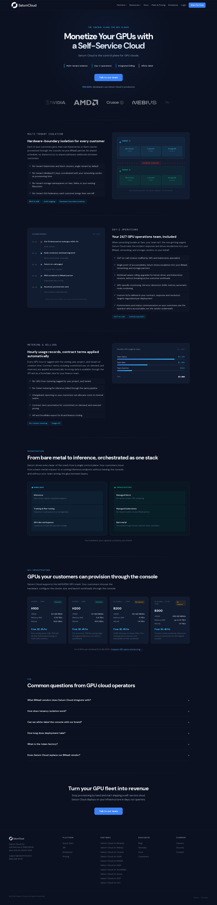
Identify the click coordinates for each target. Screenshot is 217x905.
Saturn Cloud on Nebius (112, 847)
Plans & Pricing (158, 5)
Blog (140, 843)
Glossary (142, 847)
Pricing (66, 856)
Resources (134, 5)
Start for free (197, 5)
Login (183, 5)
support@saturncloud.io (20, 855)
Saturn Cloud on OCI (110, 882)
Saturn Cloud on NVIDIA (112, 861)
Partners (120, 5)
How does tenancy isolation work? (108, 711)
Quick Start (68, 843)
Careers (180, 843)
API (64, 847)
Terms (196, 897)
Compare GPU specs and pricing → (127, 649)
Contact (180, 852)
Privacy (205, 897)
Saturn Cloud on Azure (111, 874)
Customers (143, 856)
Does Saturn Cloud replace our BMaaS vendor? (108, 755)
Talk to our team (108, 77)
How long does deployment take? (108, 733)
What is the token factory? (108, 744)
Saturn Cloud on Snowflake (113, 869)
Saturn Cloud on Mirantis (112, 843)
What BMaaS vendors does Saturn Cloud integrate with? (108, 700)
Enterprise (173, 5)
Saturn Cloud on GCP (111, 878)
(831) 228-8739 (16, 859)
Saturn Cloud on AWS (111, 865)
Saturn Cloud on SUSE (111, 856)
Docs (146, 5)
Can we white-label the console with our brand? (108, 722)
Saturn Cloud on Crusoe (112, 852)
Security (180, 847)
